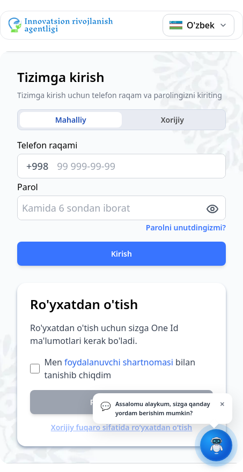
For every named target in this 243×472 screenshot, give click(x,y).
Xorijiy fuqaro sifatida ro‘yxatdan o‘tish (122, 427)
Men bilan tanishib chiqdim (119, 368)
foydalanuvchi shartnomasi (118, 362)
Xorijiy (172, 120)
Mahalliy (70, 120)
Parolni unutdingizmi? (186, 227)
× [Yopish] (222, 404)
